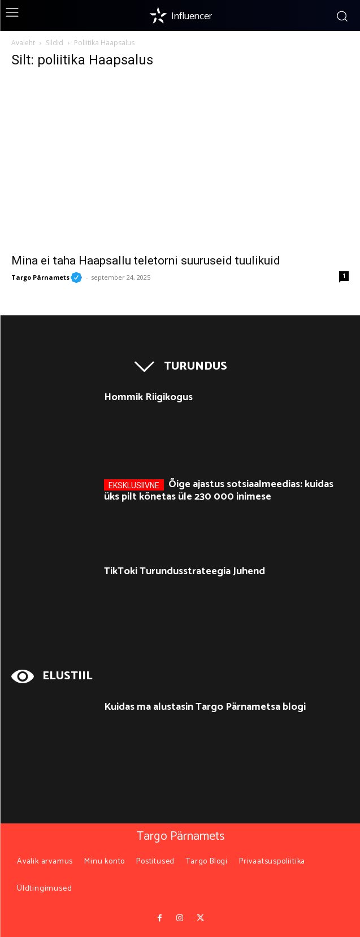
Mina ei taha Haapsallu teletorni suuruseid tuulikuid (145, 260)
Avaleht (23, 42)
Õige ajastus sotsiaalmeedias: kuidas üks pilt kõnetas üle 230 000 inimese (218, 490)
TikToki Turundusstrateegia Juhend (184, 571)
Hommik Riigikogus (148, 397)
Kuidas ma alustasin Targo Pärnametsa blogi (205, 707)
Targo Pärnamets (46, 277)
